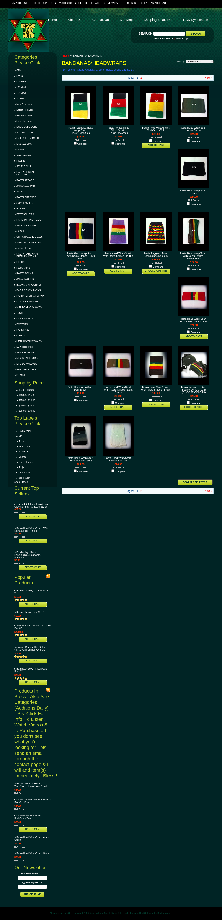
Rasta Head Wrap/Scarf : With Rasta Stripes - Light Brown (118, 390)
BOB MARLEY (24, 208)
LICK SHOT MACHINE (28, 138)
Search (146, 33)
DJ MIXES (21, 375)
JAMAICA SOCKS (26, 279)
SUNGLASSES (24, 203)
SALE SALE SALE (26, 225)
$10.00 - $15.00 (27, 395)
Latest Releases (24, 110)
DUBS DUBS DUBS (27, 126)
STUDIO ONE (23, 166)
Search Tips (182, 38)
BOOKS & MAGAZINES (29, 284)
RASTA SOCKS (24, 273)
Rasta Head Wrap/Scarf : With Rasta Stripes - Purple (31, 529)
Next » (208, 77)
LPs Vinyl (21, 81)
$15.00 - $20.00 (27, 400)
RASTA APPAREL (25, 180)
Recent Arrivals (24, 115)
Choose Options (156, 270)
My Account (19, 3)
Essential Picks (24, 121)
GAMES (20, 335)
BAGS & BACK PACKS (28, 290)
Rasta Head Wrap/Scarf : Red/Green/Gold (28, 817)
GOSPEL (21, 231)
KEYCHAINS (23, 267)
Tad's (21, 441)
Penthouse (24, 472)
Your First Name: (29, 873)
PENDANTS (22, 262)
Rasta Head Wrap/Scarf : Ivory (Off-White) (118, 459)
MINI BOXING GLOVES (29, 307)
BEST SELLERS (25, 214)
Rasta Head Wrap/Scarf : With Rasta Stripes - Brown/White (194, 256)
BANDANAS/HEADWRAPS (30, 296)
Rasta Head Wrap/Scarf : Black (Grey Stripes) (81, 459)
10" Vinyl (21, 93)
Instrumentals (23, 155)
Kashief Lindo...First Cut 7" (30, 612)
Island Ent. (24, 451)
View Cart (114, 3)
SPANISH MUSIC (25, 352)
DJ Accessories (24, 347)
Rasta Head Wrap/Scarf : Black (32, 853)
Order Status (43, 3)
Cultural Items (23, 248)
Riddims (20, 160)
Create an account (153, 3)
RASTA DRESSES (26, 197)
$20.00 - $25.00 (27, 405)
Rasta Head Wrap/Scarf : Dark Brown (81, 388)
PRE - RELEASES (26, 369)
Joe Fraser (24, 477)
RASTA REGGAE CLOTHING (25, 173)
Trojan (22, 467)
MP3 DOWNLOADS (27, 363)
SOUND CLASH (25, 132)
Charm (22, 457)
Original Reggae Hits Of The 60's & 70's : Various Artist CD (30, 648)
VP (20, 436)
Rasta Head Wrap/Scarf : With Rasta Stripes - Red (194, 320)
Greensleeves (26, 462)
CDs (18, 70)
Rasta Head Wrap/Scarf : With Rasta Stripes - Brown (156, 388)
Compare (82, 143)
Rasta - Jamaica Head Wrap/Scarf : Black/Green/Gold (30, 784)
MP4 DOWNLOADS (27, 358)
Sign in (131, 3)
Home (66, 55)
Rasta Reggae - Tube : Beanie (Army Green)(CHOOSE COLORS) (193, 390)
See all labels (21, 482)
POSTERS (22, 324)
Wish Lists (65, 3)
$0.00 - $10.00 (26, 390)
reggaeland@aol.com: (32, 882)
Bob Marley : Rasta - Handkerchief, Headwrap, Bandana (27, 555)
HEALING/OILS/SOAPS (29, 341)
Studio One (24, 446)
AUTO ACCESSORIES (28, 242)
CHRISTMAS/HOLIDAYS (29, 236)
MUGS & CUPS (24, 318)
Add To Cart (33, 516)
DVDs (19, 76)
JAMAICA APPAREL (27, 186)
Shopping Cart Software (141, 913)
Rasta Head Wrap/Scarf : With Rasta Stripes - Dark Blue (81, 256)
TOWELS (21, 313)
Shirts (19, 191)
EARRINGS (22, 330)
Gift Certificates (89, 3)
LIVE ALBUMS (24, 143)
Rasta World (25, 430)
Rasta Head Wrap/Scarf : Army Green (194, 129)
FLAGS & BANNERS (27, 301)
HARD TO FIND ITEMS (28, 220)
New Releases (24, 104)
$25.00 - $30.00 (27, 410)
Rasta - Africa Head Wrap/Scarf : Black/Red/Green (118, 130)
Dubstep (20, 149)
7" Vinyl (20, 98)
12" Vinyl (21, 87)
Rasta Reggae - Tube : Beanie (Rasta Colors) (156, 254)
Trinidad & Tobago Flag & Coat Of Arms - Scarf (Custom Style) (31, 505)
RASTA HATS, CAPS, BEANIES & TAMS (27, 255)
